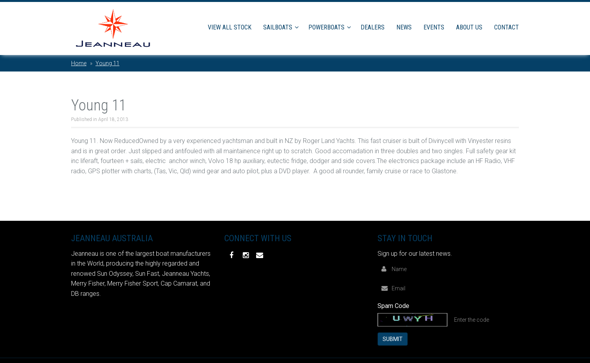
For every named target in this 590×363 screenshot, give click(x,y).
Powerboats (326, 27)
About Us (469, 27)
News (404, 27)
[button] (297, 27)
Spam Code (393, 305)
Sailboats (277, 27)
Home (78, 63)
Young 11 (107, 63)
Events (433, 27)
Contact (506, 27)
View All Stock (229, 27)
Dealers (373, 27)
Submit (393, 338)
